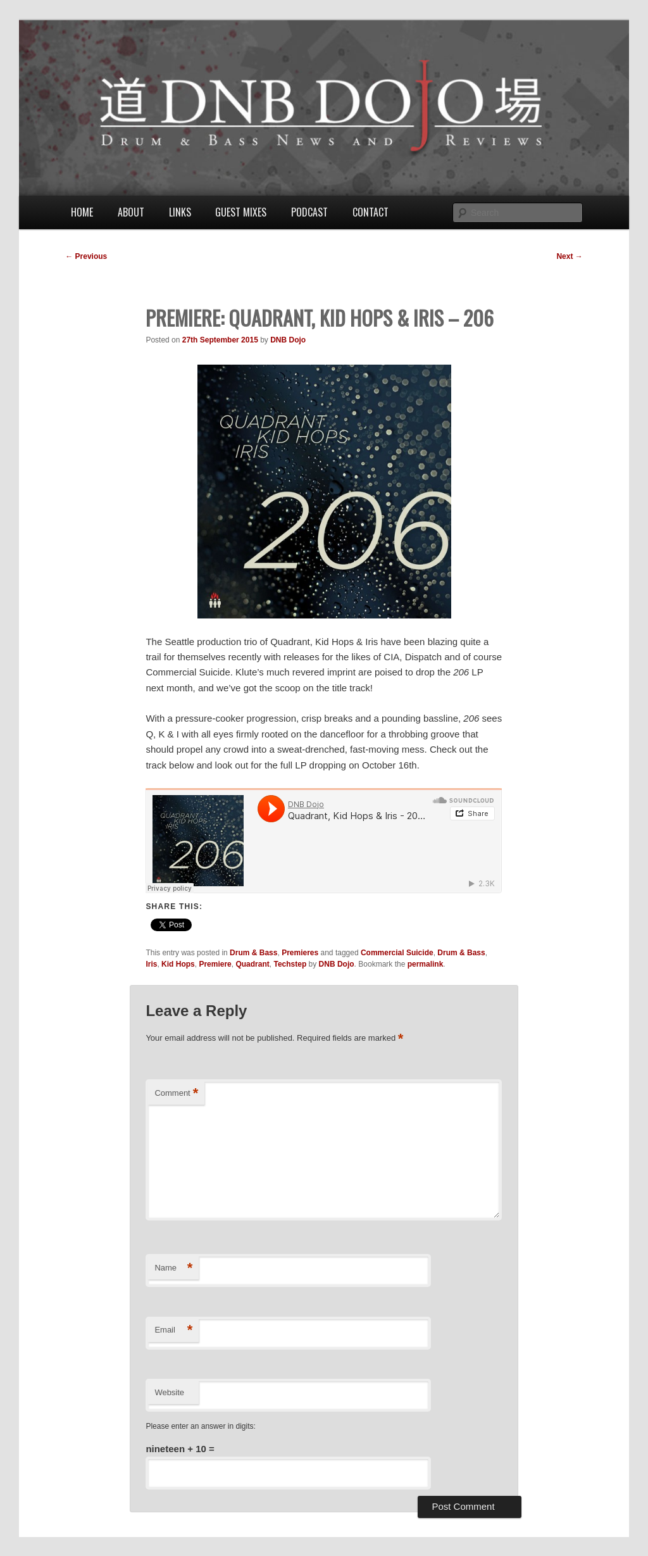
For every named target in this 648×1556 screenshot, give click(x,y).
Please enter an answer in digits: (200, 1426)
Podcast (309, 212)
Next (569, 256)
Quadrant (252, 964)
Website (169, 1392)
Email (173, 1330)
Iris (151, 964)
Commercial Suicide (397, 952)
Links (180, 212)
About (131, 212)
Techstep (289, 964)
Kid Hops (178, 964)
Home (82, 212)
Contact (370, 212)
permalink (426, 964)
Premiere (215, 964)
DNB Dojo (288, 340)
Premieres (300, 952)
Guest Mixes (240, 212)
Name (173, 1268)
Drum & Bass (253, 952)
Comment (176, 1093)
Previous (86, 256)
